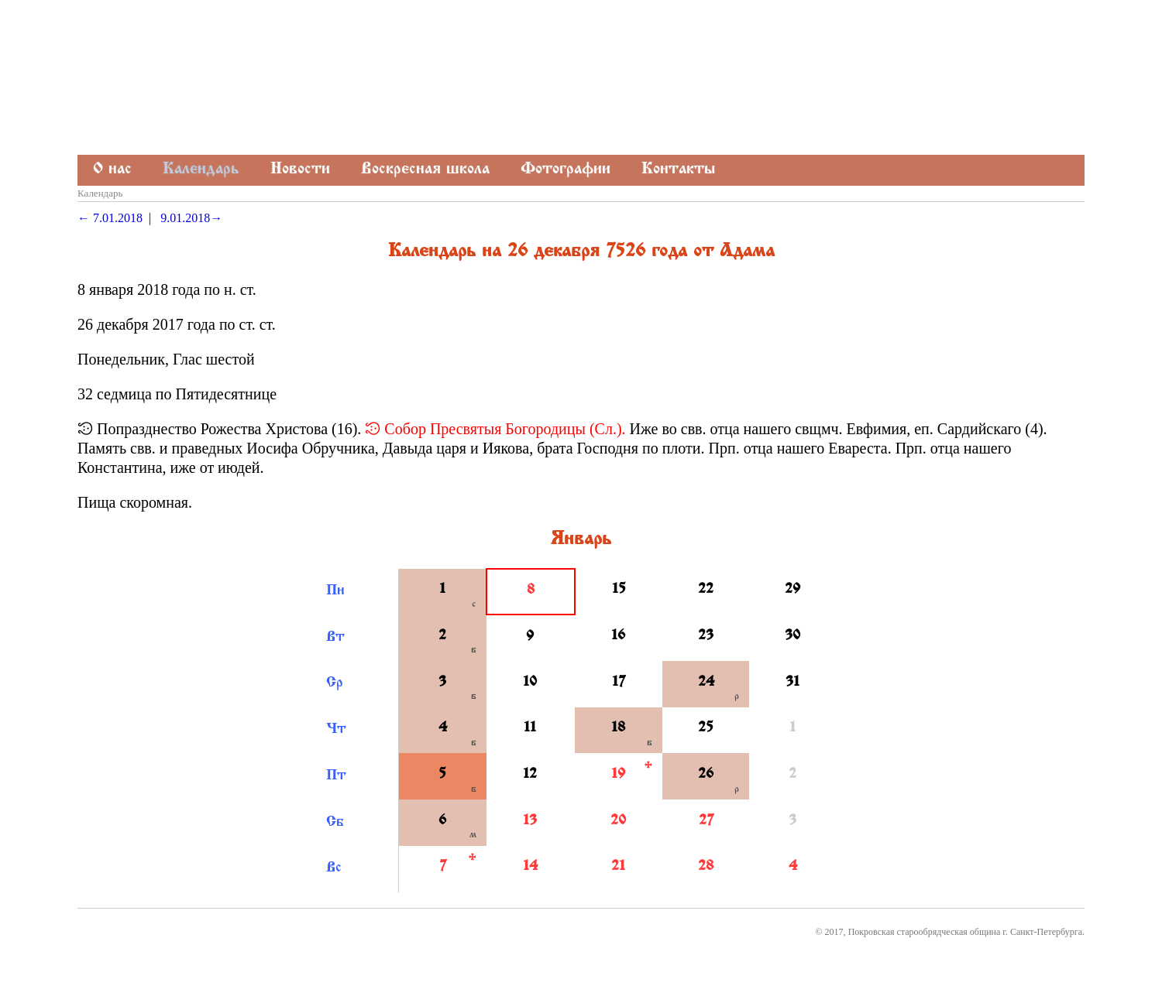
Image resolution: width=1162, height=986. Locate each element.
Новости (300, 170)
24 (706, 682)
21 (618, 867)
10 (530, 682)
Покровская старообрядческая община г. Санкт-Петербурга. (966, 931)
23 (705, 636)
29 (792, 589)
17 (618, 682)
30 (792, 636)
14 (530, 867)
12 (530, 774)
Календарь (201, 170)
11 (530, 728)
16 (618, 636)
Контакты (678, 170)
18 (618, 728)
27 (706, 821)
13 (530, 821)
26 (705, 774)
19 (618, 774)
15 (619, 589)
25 (705, 728)
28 (705, 867)
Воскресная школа (425, 170)
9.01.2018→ (191, 217)
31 (792, 682)
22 (705, 589)
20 (618, 821)
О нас (112, 170)
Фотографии (565, 170)
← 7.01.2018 (110, 217)
